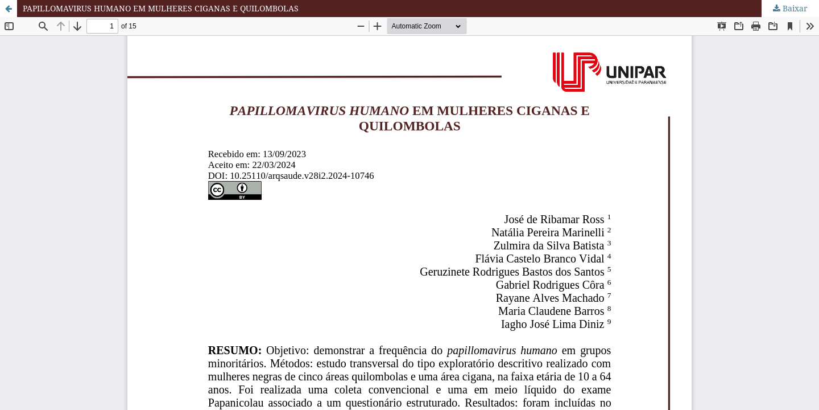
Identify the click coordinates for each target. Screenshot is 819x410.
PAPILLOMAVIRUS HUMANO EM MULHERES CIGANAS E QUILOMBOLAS (161, 8)
